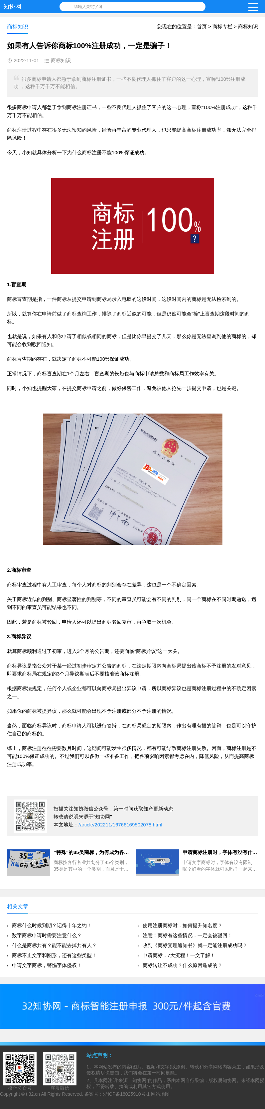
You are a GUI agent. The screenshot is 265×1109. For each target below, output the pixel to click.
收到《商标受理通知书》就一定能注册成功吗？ (195, 945)
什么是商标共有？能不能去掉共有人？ (54, 945)
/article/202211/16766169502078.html (120, 824)
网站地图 (160, 1094)
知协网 (12, 6)
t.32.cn (33, 1094)
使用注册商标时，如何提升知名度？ (182, 925)
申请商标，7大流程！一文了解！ (179, 955)
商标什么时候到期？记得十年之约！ (52, 925)
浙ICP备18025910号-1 (126, 1094)
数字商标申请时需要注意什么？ (47, 935)
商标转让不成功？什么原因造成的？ (182, 965)
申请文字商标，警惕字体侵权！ (47, 965)
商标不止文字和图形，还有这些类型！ (54, 955)
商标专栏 (222, 26)
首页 (202, 26)
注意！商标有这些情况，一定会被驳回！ (187, 935)
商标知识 (248, 26)
